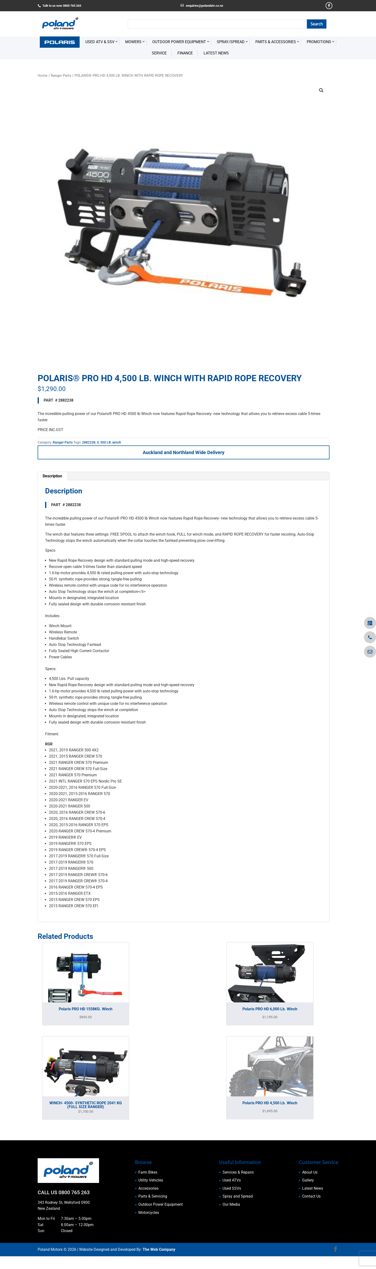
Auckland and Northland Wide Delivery (183, 471)
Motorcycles (148, 1230)
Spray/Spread (231, 60)
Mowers (133, 60)
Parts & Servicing (152, 1214)
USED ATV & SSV (99, 60)
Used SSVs (232, 1206)
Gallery (308, 1198)
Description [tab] (52, 494)
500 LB (105, 460)
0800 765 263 (74, 1211)
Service (159, 71)
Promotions (319, 60)
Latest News (216, 71)
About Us (309, 1190)
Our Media (231, 1222)
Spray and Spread (238, 1214)
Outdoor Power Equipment (179, 60)
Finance (185, 71)
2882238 (88, 460)
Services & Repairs (238, 1190)
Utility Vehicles (150, 1198)
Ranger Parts (61, 93)
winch (116, 460)
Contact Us (311, 1214)
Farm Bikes (147, 1190)
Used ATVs (232, 1198)
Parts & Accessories (275, 60)
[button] (321, 108)
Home (42, 93)
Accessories (148, 1206)
